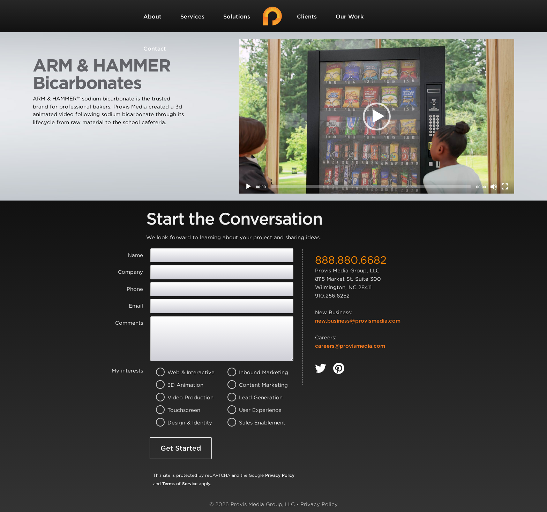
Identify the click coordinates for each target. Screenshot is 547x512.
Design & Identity (182, 423)
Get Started (180, 448)
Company (130, 272)
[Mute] (493, 186)
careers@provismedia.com (350, 346)
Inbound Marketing (254, 372)
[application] (376, 116)
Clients (307, 16)
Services (192, 16)
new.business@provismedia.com (357, 321)
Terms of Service (179, 483)
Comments (129, 323)
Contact (154, 48)
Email (136, 306)
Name (135, 255)
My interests (127, 371)
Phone (135, 289)
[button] (377, 116)
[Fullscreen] (504, 186)
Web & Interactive (182, 372)
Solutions (236, 16)
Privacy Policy (279, 475)
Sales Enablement (254, 423)
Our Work (350, 16)
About (152, 16)
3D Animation (182, 385)
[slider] (371, 186)
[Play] (248, 186)
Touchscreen (182, 410)
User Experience (254, 410)
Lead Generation (254, 397)
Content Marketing (254, 385)
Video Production (182, 397)
